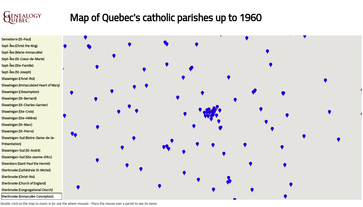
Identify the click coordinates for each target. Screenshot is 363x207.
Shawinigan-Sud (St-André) (21, 150)
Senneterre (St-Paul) (16, 39)
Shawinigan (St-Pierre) (18, 131)
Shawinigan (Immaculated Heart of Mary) (30, 85)
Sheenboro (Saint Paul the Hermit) (26, 163)
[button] (90, 47)
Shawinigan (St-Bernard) (19, 98)
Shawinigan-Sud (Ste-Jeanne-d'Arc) (27, 157)
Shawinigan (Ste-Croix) (18, 111)
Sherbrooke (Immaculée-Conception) (27, 196)
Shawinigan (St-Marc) (17, 125)
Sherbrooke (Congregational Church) (27, 190)
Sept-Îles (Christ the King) (19, 46)
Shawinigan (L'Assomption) (20, 92)
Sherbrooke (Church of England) (24, 183)
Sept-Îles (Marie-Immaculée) (22, 52)
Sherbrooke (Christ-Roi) (18, 177)
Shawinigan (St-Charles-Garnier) (24, 105)
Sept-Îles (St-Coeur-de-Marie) (23, 59)
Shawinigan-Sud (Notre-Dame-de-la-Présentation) (28, 141)
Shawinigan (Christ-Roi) (18, 79)
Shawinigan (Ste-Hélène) (19, 118)
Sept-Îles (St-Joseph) (16, 72)
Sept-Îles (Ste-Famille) (17, 65)
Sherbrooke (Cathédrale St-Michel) (26, 170)
